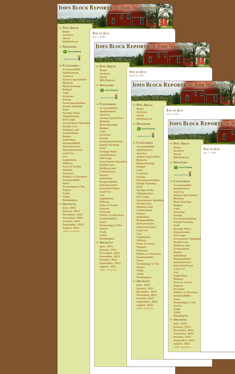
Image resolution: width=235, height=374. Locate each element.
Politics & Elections (75, 176)
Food (66, 109)
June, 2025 (69, 208)
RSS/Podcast (70, 41)
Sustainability (71, 180)
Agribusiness (71, 72)
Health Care (70, 126)
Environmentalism (74, 103)
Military (68, 163)
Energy (67, 99)
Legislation (70, 160)
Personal (68, 173)
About (66, 38)
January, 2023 (71, 211)
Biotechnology (72, 86)
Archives (68, 35)
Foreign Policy (71, 113)
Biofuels (68, 83)
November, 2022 (73, 218)
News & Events (72, 166)
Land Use (68, 153)
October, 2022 (71, 221)
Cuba (66, 93)
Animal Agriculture (75, 79)
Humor (67, 136)
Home (66, 31)
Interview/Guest (73, 150)
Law (65, 156)
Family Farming (72, 106)
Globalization (71, 116)
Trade (66, 193)
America (68, 76)
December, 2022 (73, 214)
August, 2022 (71, 228)
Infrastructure (72, 146)
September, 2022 (73, 224)
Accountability (72, 69)
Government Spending (77, 123)
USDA (66, 197)
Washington (70, 200)
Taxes (66, 183)
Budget (67, 89)
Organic (68, 170)
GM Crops (69, 119)
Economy (68, 96)
